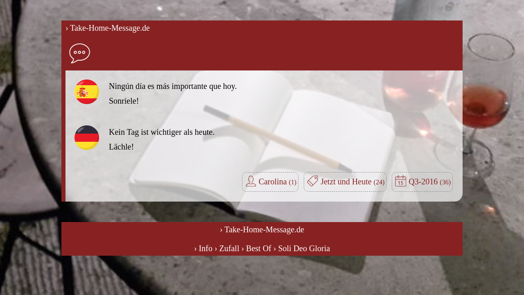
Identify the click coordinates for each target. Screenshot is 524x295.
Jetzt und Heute (352, 181)
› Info (203, 248)
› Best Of (256, 248)
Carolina (278, 181)
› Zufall (227, 248)
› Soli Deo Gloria (301, 248)
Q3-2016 (430, 181)
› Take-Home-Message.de (108, 27)
